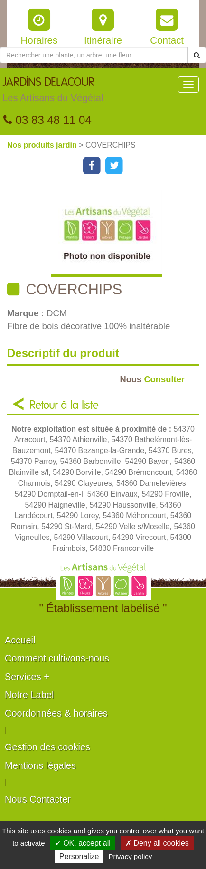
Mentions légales (40, 765)
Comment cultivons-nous (57, 658)
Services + (27, 676)
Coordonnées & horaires (56, 713)
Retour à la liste (64, 405)
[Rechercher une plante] (94, 55)
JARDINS (52, 92)
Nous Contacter (38, 799)
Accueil (20, 640)
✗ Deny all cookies (157, 843)
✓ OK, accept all (83, 843)
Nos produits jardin (43, 145)
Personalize (79, 856)
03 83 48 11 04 (47, 119)
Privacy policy (130, 856)
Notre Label (29, 695)
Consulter (152, 379)
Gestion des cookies (47, 747)
